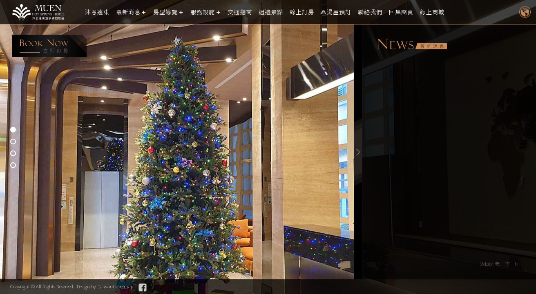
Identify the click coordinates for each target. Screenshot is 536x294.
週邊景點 (280, 12)
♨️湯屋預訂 (348, 12)
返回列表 (487, 264)
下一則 (512, 264)
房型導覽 (169, 12)
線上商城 (450, 12)
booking (49, 46)
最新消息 (131, 12)
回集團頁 (417, 12)
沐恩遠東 (98, 12)
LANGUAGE (525, 12)
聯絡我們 (384, 12)
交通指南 (247, 12)
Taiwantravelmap (124, 286)
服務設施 (208, 12)
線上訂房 (312, 12)
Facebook (153, 287)
